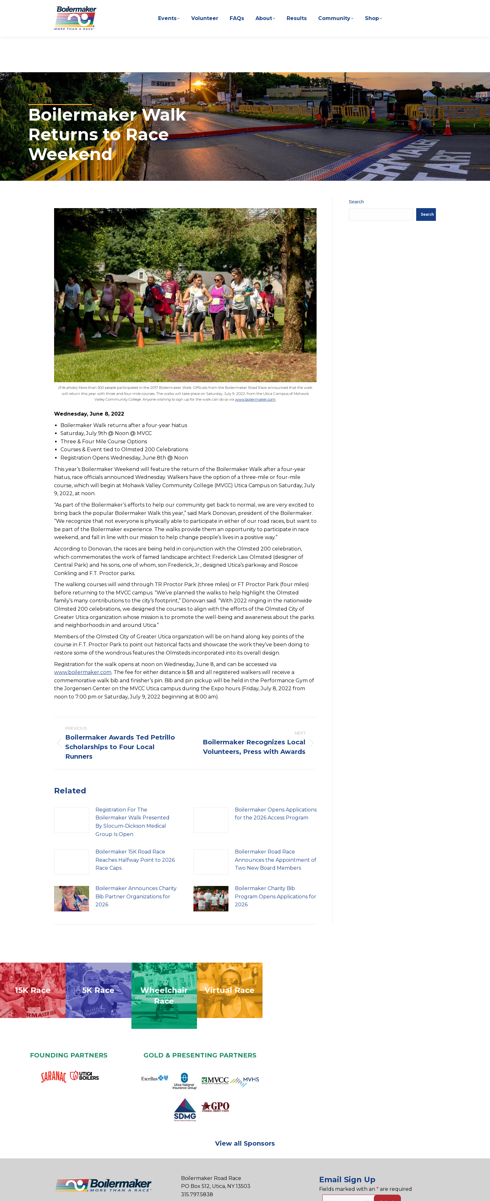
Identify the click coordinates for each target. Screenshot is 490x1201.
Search (356, 182)
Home (62, 1190)
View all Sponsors (245, 1124)
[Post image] (71, 801)
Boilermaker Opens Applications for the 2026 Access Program (276, 795)
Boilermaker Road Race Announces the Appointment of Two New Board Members (275, 841)
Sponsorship (92, 1190)
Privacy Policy (186, 1190)
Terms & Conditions (237, 1190)
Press (120, 1190)
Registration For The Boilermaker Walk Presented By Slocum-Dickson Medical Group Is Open (132, 803)
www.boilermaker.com (255, 380)
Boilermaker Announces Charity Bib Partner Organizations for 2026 (136, 877)
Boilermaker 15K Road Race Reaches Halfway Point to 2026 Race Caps (135, 841)
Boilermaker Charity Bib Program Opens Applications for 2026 (275, 877)
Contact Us (148, 1190)
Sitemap (280, 1190)
